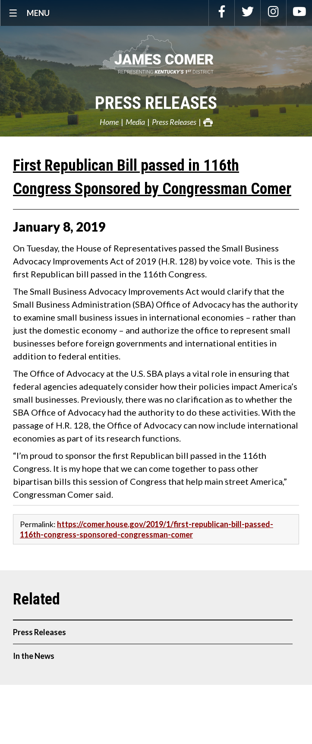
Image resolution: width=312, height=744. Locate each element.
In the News (33, 656)
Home (109, 122)
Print (208, 122)
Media (135, 122)
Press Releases (156, 103)
